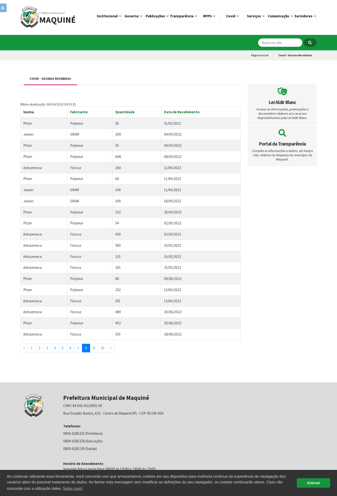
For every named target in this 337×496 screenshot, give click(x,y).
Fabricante (79, 112)
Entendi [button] (313, 483)
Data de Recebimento (182, 112)
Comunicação (280, 16)
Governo (133, 16)
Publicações (157, 16)
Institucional (109, 16)
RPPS (209, 16)
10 (102, 348)
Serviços (256, 16)
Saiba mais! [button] (73, 489)
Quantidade (125, 112)
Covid (232, 16)
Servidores (305, 16)
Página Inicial (260, 55)
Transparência (183, 16)
